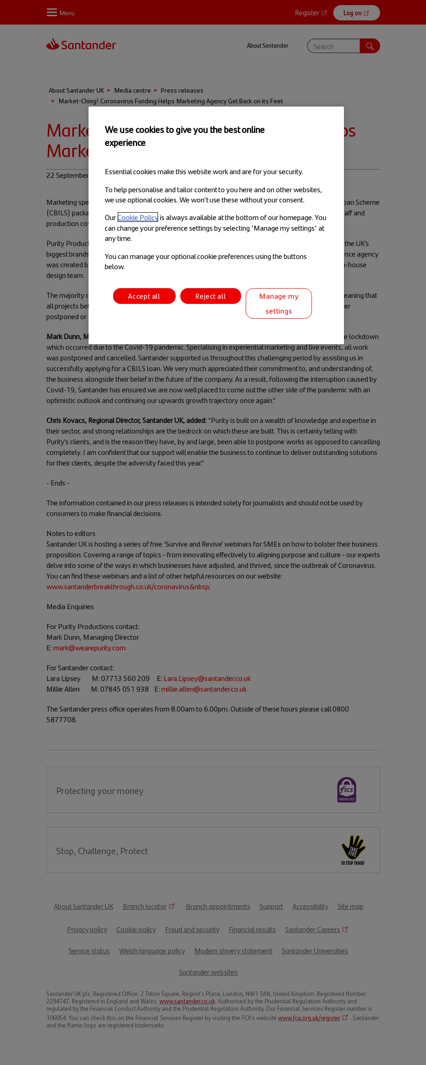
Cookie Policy (138, 217)
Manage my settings (279, 303)
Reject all (210, 295)
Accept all (144, 295)
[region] (216, 226)
